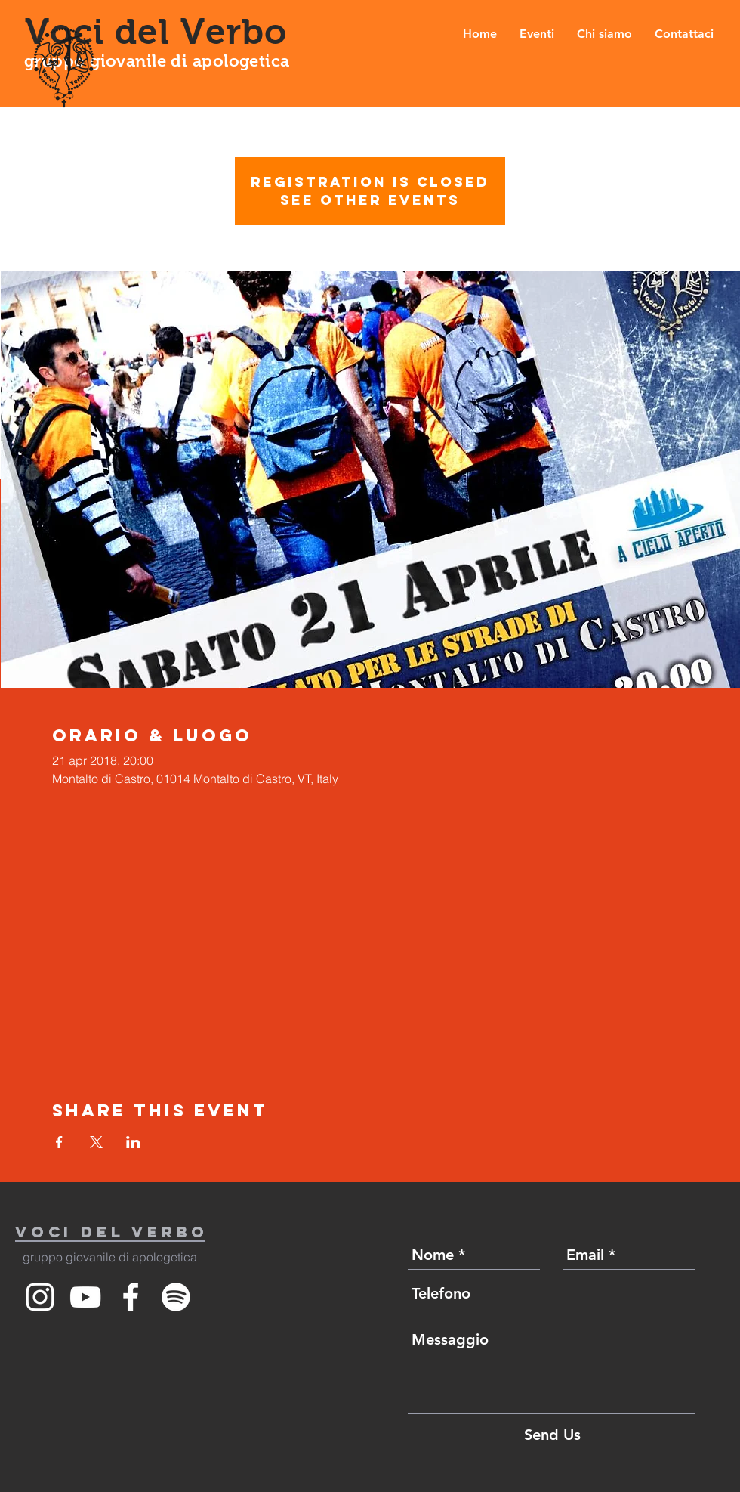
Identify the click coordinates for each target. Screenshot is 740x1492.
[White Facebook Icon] (131, 1297)
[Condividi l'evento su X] (96, 1142)
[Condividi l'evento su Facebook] (59, 1142)
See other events (370, 200)
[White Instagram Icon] (40, 1297)
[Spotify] (176, 1297)
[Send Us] (552, 1434)
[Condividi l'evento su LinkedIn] (133, 1142)
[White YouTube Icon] (85, 1297)
